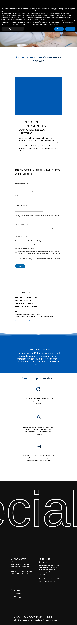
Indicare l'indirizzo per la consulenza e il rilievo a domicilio (35, 229)
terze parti (30, 606)
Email (17, 195)
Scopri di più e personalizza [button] (12, 621)
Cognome (33, 191)
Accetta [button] (70, 621)
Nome (17, 191)
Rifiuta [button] (59, 621)
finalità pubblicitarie (36, 609)
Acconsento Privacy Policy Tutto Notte (30, 244)
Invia (20, 267)
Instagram (17, 590)
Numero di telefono (22, 205)
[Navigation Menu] (73, 3)
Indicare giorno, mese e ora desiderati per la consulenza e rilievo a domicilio (37, 216)
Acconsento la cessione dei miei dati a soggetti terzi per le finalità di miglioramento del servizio (39, 258)
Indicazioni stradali (24, 321)
